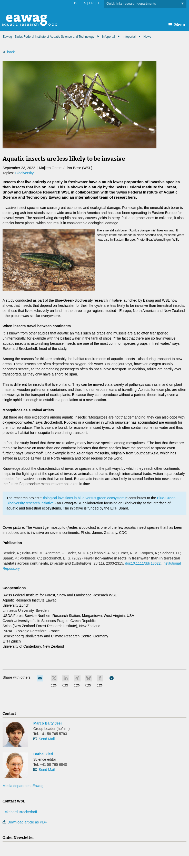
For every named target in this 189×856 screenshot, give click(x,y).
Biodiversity (24, 173)
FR (91, 3)
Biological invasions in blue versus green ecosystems (84, 498)
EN (84, 3)
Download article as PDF (25, 822)
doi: (143, 563)
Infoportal (129, 36)
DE (76, 3)
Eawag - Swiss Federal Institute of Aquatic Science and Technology (48, 36)
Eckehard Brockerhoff (20, 812)
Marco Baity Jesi (47, 723)
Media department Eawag (23, 786)
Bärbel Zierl (43, 754)
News (147, 36)
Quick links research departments (145, 4)
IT (98, 3)
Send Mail (47, 739)
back (11, 52)
